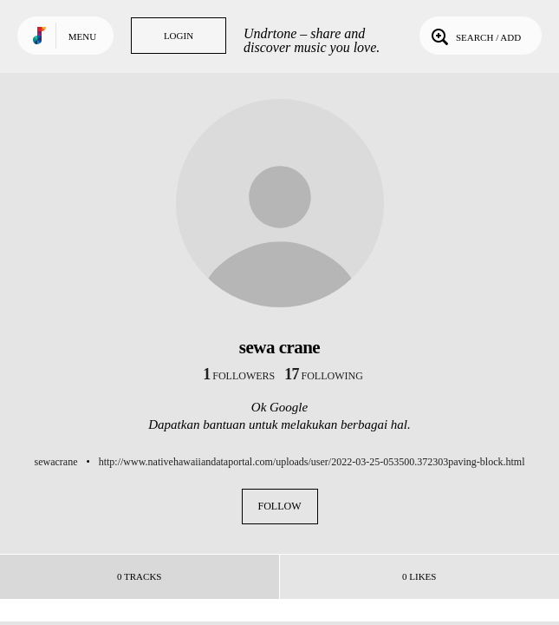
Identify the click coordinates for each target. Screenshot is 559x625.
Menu (82, 36)
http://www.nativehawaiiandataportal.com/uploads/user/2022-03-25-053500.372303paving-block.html (312, 462)
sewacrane (56, 462)
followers (239, 376)
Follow (280, 506)
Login (178, 35)
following (323, 376)
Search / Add (474, 35)
